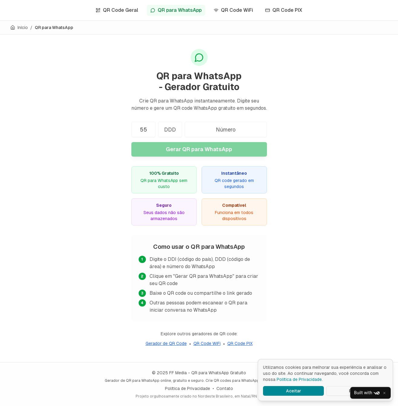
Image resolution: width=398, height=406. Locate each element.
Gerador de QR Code (166, 343)
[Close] (384, 393)
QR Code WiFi (233, 10)
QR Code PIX (283, 10)
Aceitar (293, 390)
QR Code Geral (117, 10)
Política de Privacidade (187, 388)
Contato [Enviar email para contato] (224, 388)
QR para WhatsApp (176, 10)
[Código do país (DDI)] (143, 129)
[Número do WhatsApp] (226, 129)
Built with (367, 393)
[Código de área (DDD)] (170, 129)
